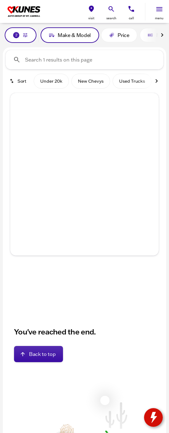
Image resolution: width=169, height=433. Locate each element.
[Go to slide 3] (83, 196)
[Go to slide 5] (102, 196)
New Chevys (91, 81)
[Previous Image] (19, 148)
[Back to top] (38, 354)
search (111, 18)
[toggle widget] (153, 417)
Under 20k (51, 81)
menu (159, 18)
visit (91, 18)
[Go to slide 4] (93, 196)
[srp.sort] (18, 81)
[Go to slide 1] (65, 196)
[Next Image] (162, 35)
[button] (91, 12)
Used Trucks (132, 81)
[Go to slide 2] (74, 196)
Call (131, 18)
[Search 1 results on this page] (84, 60)
